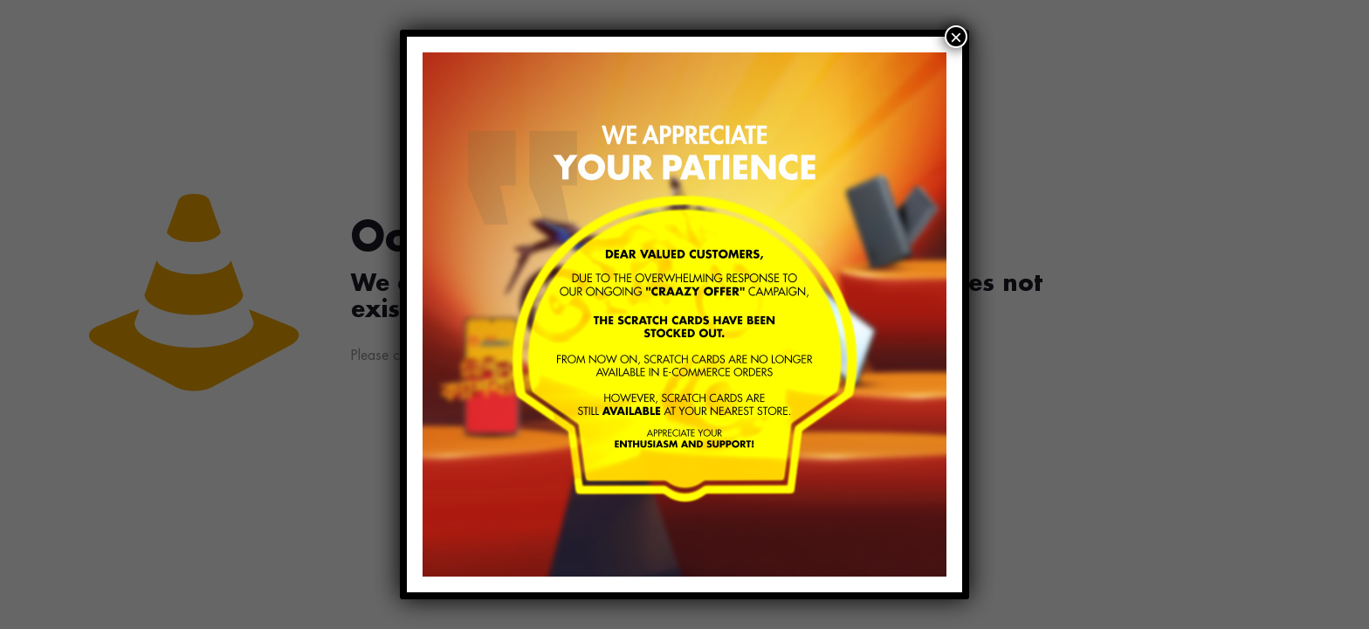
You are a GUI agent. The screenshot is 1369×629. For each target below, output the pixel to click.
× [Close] (956, 36)
